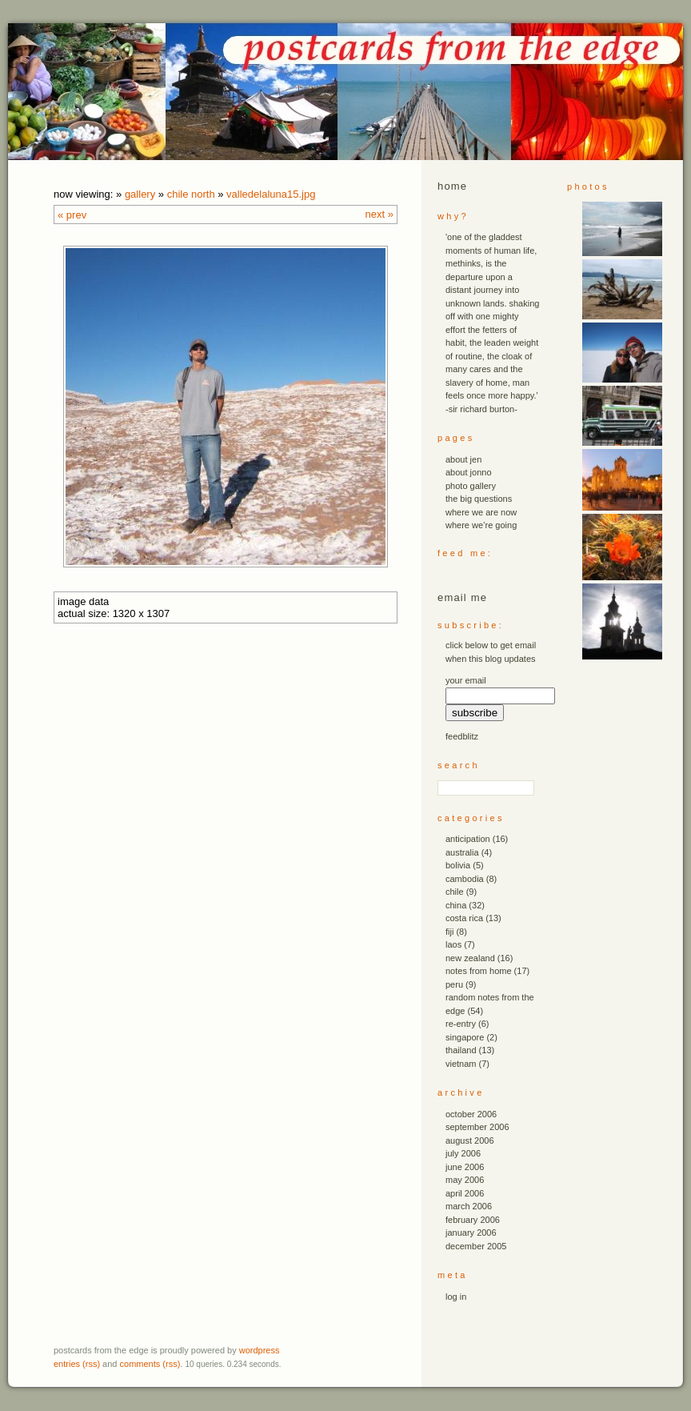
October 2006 (471, 1114)
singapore (464, 1037)
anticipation (467, 839)
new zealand (470, 958)
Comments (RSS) (150, 1364)
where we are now (481, 512)
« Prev (72, 215)
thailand (461, 1050)
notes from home (478, 971)
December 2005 (475, 1246)
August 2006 (469, 1140)
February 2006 (472, 1220)
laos (453, 944)
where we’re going (481, 525)
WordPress (259, 1350)
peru (454, 984)
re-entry (460, 1023)
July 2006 (463, 1153)
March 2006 (468, 1206)
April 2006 (464, 1193)
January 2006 (471, 1232)
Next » (379, 214)
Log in (455, 1296)
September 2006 (477, 1127)
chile (454, 891)
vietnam (461, 1063)
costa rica (464, 918)
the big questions (478, 498)
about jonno (468, 472)
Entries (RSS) (77, 1364)
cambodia (464, 879)
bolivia (457, 865)
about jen (463, 459)
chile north (191, 194)
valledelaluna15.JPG (270, 194)
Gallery (140, 194)
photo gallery (470, 486)
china (455, 905)
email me (462, 597)
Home (452, 186)
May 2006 (464, 1180)
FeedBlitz (461, 736)
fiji (449, 931)
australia (462, 852)
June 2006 (464, 1167)
